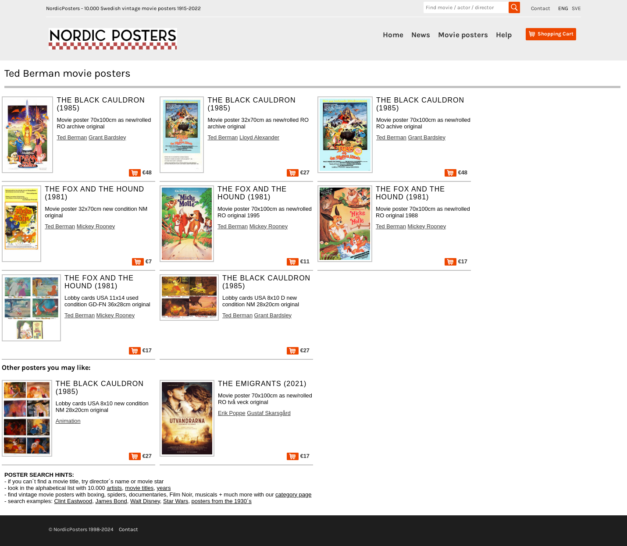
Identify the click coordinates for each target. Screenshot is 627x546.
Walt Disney (145, 501)
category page (293, 494)
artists (114, 488)
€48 (140, 172)
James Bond (111, 501)
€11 (298, 261)
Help (504, 34)
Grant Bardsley (107, 137)
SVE (576, 8)
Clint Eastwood (73, 501)
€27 (298, 172)
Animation (68, 421)
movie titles (139, 488)
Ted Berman (72, 137)
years (164, 488)
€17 (456, 261)
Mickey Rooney (96, 226)
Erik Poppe (232, 413)
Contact (540, 8)
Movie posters (463, 34)
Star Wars (175, 501)
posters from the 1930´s (222, 501)
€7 (142, 261)
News (420, 34)
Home (393, 34)
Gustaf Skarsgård (269, 413)
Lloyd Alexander (259, 137)
